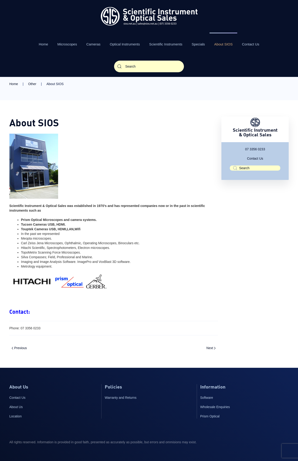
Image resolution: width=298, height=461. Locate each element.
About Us (16, 407)
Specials (198, 44)
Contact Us (250, 44)
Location (15, 416)
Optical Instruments (125, 44)
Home (43, 44)
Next (211, 348)
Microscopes (67, 44)
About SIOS (223, 44)
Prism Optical (210, 416)
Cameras (93, 44)
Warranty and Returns (120, 397)
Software (206, 397)
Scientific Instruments (166, 44)
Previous (19, 348)
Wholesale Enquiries (215, 407)
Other (32, 84)
